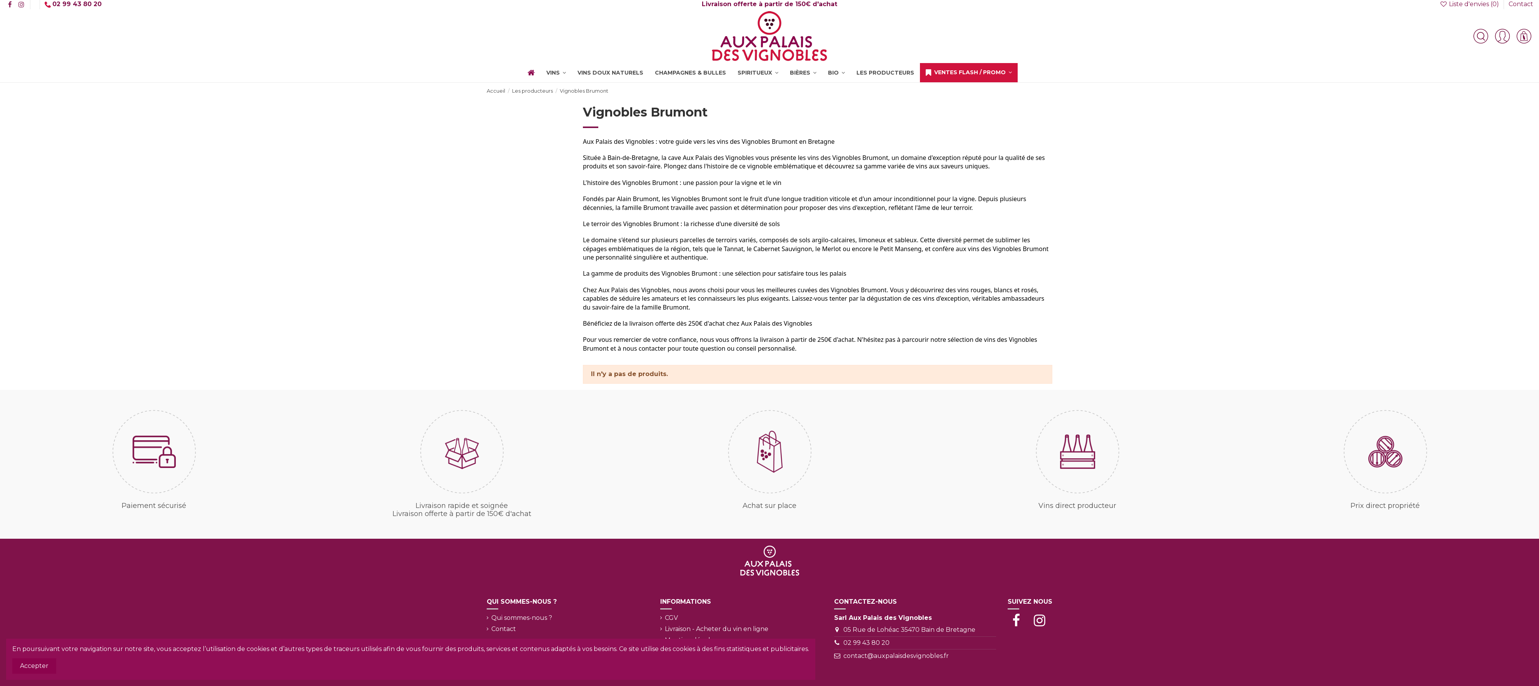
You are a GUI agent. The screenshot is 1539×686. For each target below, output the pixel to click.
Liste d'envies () (1470, 4)
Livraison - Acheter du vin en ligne (716, 629)
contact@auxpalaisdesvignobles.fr (896, 655)
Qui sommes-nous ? (521, 617)
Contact (1521, 4)
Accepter (34, 665)
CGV (671, 617)
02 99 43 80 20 (866, 642)
